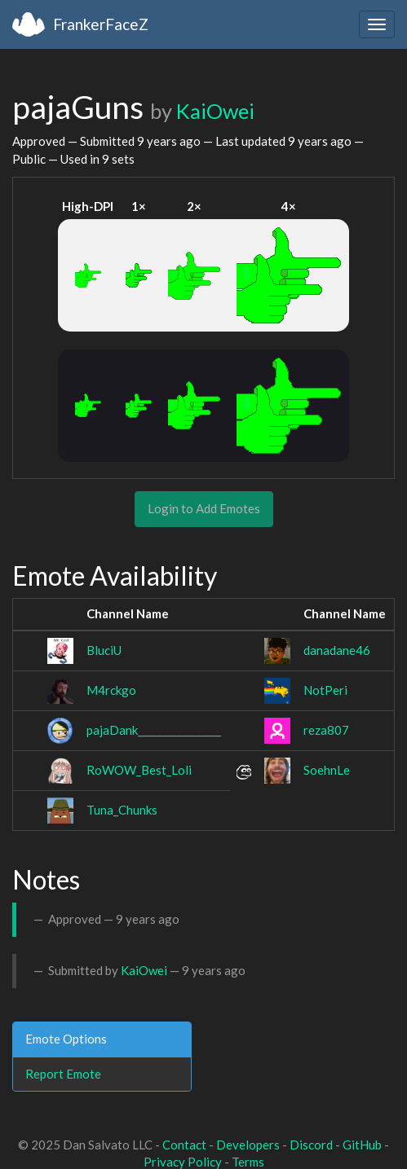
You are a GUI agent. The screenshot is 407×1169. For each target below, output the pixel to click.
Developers (248, 1144)
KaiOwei (215, 111)
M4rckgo (111, 690)
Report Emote (63, 1073)
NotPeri (325, 690)
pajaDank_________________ (153, 730)
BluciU (104, 650)
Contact (184, 1144)
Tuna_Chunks (121, 809)
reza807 (326, 730)
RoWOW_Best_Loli (139, 769)
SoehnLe (326, 769)
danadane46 (336, 650)
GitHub (362, 1144)
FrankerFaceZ (100, 24)
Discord (311, 1144)
